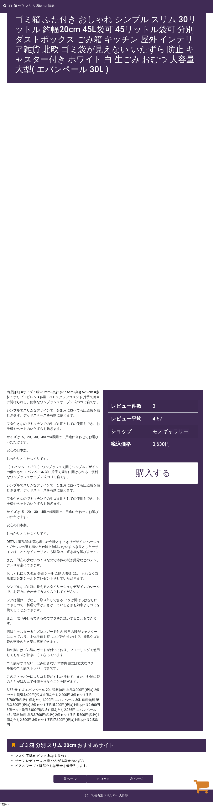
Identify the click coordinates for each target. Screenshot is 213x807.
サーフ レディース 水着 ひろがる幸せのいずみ (49, 761)
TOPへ (5, 804)
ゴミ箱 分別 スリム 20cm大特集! (29, 6)
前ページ (70, 779)
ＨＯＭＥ (103, 779)
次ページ (136, 779)
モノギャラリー (170, 431)
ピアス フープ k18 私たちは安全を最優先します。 (52, 766)
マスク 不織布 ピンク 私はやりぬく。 (43, 756)
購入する (153, 473)
